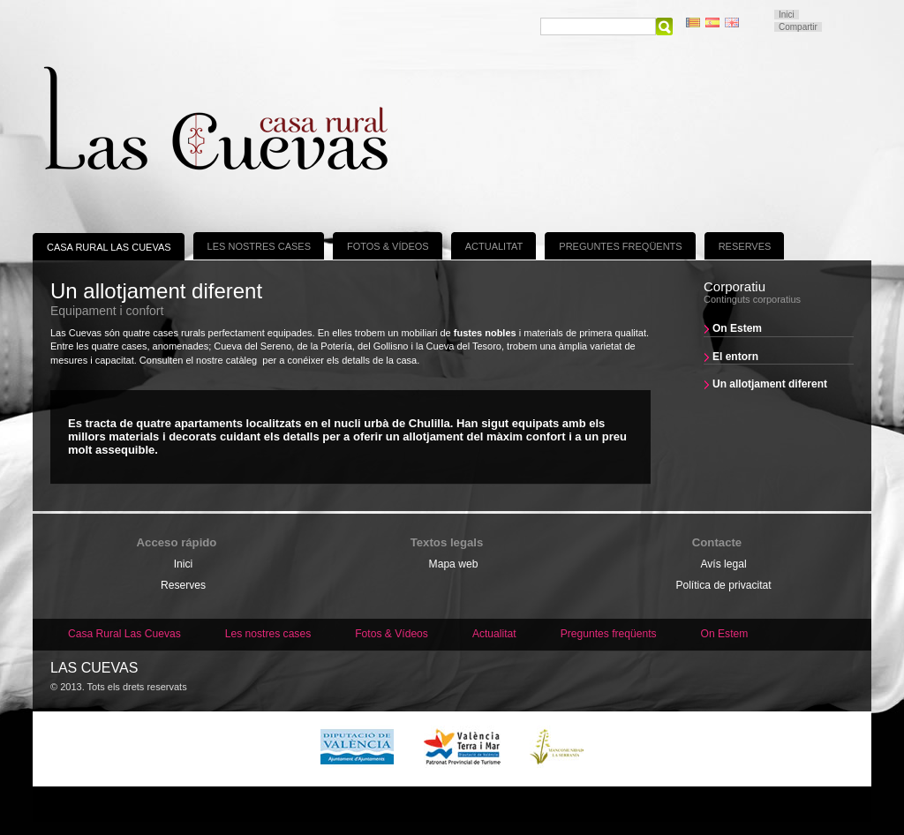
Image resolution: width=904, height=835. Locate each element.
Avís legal (723, 564)
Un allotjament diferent (769, 384)
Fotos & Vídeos (388, 246)
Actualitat (494, 246)
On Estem (737, 328)
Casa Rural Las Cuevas (109, 247)
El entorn (735, 356)
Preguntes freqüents (620, 246)
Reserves (745, 246)
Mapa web (453, 564)
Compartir (798, 27)
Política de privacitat (723, 585)
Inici (787, 14)
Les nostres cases (259, 246)
